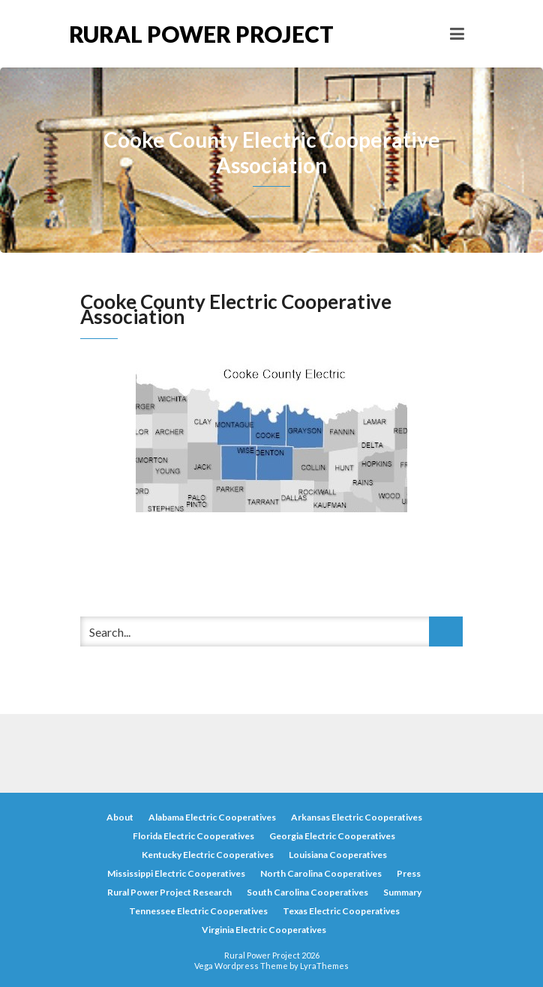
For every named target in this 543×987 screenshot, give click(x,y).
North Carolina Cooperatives (321, 873)
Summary (402, 892)
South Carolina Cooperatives (307, 892)
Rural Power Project (170, 33)
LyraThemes (324, 965)
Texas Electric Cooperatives (341, 910)
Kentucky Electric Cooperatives (208, 854)
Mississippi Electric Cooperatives (176, 873)
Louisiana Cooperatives (338, 854)
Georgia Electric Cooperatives (332, 836)
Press (409, 873)
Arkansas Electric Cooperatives (356, 817)
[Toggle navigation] (457, 34)
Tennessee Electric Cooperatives (198, 910)
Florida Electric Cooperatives (193, 836)
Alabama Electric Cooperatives (212, 817)
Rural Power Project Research (169, 892)
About (120, 817)
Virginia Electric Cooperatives (264, 929)
